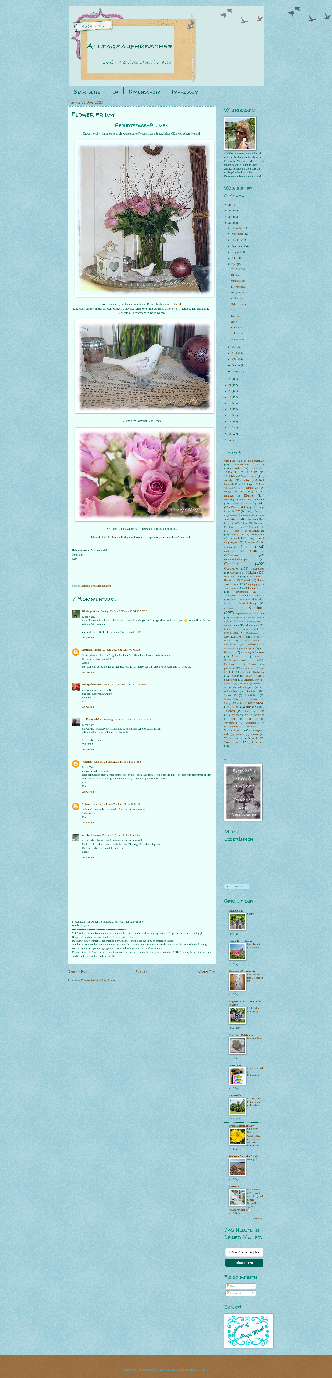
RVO (258, 676)
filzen (230, 527)
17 (230, 409)
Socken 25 (230, 695)
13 (230, 433)
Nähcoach (253, 644)
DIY (237, 511)
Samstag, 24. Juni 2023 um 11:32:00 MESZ (127, 719)
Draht (247, 511)
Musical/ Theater (249, 640)
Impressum (185, 91)
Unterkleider (238, 280)
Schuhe (257, 683)
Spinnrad (255, 699)
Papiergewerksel (235, 660)
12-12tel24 (230, 472)
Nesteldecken (230, 648)
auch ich (250, 476)
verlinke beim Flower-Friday (112, 537)
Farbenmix (259, 523)
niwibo (86, 834)
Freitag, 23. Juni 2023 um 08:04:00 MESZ (124, 611)
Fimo (240, 527)
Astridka (87, 649)
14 (230, 427)
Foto (226, 531)
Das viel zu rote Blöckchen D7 (255, 978)
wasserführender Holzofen (240, 726)
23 (230, 222)
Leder (258, 618)
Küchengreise (236, 618)
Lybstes (228, 621)
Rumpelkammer (91, 684)
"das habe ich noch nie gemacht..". (244, 460)
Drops (257, 511)
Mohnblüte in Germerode (254, 946)
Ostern (260, 652)
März (235, 359)
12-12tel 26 (255, 468)
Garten (247, 546)
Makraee (260, 621)
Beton (238, 484)
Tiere (261, 711)
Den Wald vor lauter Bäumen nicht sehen (254, 1102)
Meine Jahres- (238, 339)
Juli (234, 258)
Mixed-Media (231, 633)
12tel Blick (230, 476)
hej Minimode (253, 576)
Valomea (87, 761)
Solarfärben (251, 695)
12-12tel (259, 464)
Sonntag (251, 913)
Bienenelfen (235, 1095)
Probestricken (247, 668)
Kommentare (235, 1293)
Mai (234, 347)
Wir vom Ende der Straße (244, 1156)
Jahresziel (256, 599)
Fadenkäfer (242, 523)
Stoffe (235, 707)
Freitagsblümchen (101, 585)
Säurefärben (230, 679)
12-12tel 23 (236, 468)
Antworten (88, 637)
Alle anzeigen (258, 1218)
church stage (257, 499)
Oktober (236, 240)
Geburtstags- (238, 333)
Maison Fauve (245, 621)
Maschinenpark (251, 629)
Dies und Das (240, 507)
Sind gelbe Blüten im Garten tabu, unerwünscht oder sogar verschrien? (253, 1137)
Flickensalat (236, 910)
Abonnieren (244, 1263)
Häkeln (251, 572)
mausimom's (236, 1065)
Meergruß (252, 1159)
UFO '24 (235, 715)
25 (230, 210)
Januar (235, 371)
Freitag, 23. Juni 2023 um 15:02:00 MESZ (125, 684)
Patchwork (230, 664)
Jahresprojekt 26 (245, 591)
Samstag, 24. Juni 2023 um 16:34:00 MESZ (117, 761)
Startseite (87, 91)
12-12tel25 (251, 472)
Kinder (227, 603)
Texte (247, 711)
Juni (234, 264)
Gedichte (229, 551)
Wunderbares (233, 742)
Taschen (229, 711)
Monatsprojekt (233, 636)
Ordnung (246, 652)
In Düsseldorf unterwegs (254, 1010)
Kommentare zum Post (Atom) (98, 980)
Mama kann (252, 625)
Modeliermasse (252, 633)
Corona (247, 503)
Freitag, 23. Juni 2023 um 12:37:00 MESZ (117, 649)
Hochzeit (245, 580)
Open (234, 321)
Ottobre (237, 656)
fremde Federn (257, 534)
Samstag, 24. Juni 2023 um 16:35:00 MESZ (117, 804)
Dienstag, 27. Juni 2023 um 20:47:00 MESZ (115, 834)
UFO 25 (260, 715)
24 (230, 216)
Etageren (228, 523)
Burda (242, 499)
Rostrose (234, 1186)
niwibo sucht (248, 648)
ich (114, 91)
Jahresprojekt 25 (255, 587)
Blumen (249, 495)
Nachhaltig (230, 644)
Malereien (233, 625)
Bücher (228, 499)
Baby (245, 480)
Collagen (234, 503)
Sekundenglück (245, 687)
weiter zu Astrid (172, 304)
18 (230, 403)
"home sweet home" (240, 464)
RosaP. (249, 676)
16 (230, 415)
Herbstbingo (230, 580)
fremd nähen (237, 534)
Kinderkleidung (248, 603)
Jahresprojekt (231, 587)
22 (230, 379)
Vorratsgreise (252, 722)
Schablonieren (251, 679)
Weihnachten (232, 730)
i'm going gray (239, 292)
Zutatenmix (258, 742)
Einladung (236, 327)
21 (230, 385)
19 (230, 397)
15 (230, 421)
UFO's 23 (251, 718)
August (236, 252)
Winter (254, 734)
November (238, 233)
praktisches (229, 668)
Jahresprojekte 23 (254, 595)
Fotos (236, 531)
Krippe (260, 613)
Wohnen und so (233, 738)
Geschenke (231, 568)
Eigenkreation (231, 515)
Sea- (233, 310)
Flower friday (238, 286)
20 (230, 391)
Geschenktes (257, 568)
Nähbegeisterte (91, 611)
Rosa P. (234, 675)
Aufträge (229, 480)
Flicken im (237, 298)
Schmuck (228, 683)
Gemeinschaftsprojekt (236, 559)
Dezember (237, 227)
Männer (228, 629)
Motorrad (256, 637)
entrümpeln (249, 515)
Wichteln (239, 734)
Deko (260, 503)
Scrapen (227, 687)
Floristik (85, 585)
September (238, 246)
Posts (231, 1286)
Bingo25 (229, 495)
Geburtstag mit (239, 304)
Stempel (228, 703)
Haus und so (231, 576)
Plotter (252, 664)
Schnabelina (244, 683)
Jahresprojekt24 (232, 595)
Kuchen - (236, 315)
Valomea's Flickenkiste (242, 971)
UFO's (232, 718)
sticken (240, 703)
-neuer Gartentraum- (241, 940)
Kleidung (256, 607)
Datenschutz (144, 91)
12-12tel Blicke (239, 269)
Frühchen (250, 542)
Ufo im (235, 275)
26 (230, 204)
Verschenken (230, 722)
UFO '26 (247, 715)
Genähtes (232, 563)
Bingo (249, 484)
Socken (251, 691)
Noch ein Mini (254, 1038)
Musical (228, 640)
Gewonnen (235, 572)
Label (248, 618)
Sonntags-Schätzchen (233, 699)
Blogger (203, 1369)
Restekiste (258, 671)
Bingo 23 (252, 487)
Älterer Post (206, 972)
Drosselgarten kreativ (241, 1125)
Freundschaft (238, 538)
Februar (236, 365)
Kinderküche (229, 608)
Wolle (255, 738)
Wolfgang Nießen (92, 719)
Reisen (245, 672)
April (235, 353)
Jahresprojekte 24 (238, 599)
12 (230, 439)
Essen (252, 519)
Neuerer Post (77, 972)
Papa (257, 656)
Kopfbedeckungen (244, 613)
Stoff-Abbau (256, 703)
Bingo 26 (230, 491)
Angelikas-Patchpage (241, 1034)
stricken (251, 707)
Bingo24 (252, 491)
